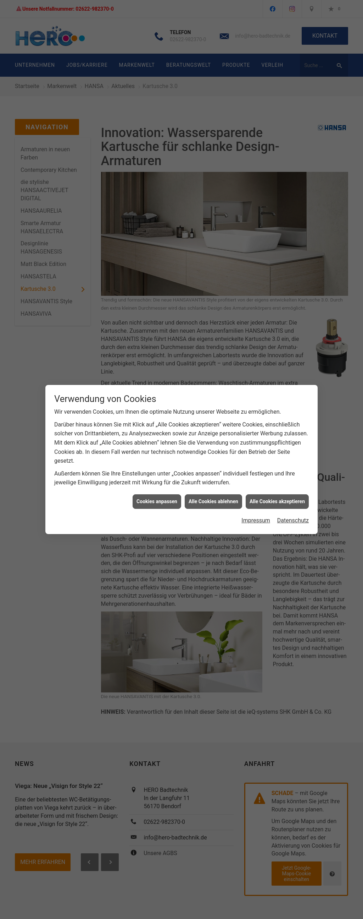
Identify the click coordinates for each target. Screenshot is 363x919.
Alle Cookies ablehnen (213, 492)
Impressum (255, 512)
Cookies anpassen (156, 492)
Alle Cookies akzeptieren (277, 492)
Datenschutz (293, 512)
